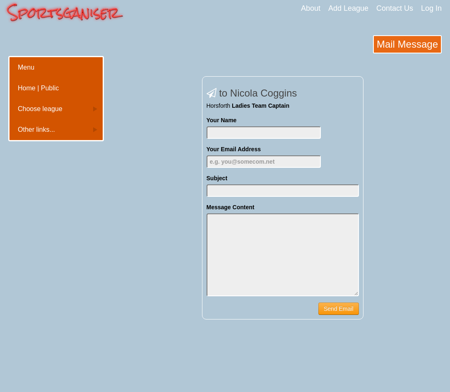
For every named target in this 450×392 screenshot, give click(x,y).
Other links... (36, 129)
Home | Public (38, 88)
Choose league (40, 108)
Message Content (231, 207)
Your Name (222, 120)
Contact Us (394, 8)
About (310, 8)
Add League (348, 8)
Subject (217, 178)
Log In (431, 8)
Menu (26, 67)
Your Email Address (234, 149)
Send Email (339, 308)
